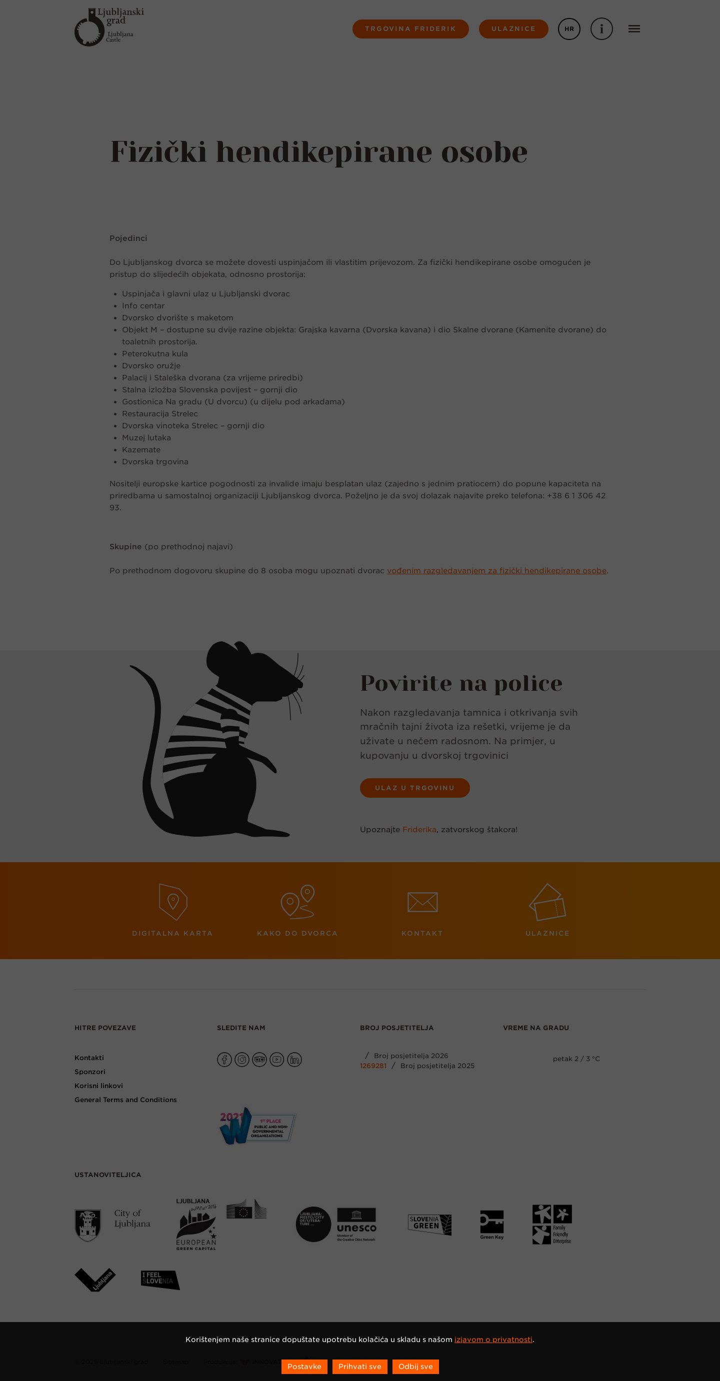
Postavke (305, 1367)
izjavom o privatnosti (493, 1340)
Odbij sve (415, 1367)
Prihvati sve (360, 1367)
